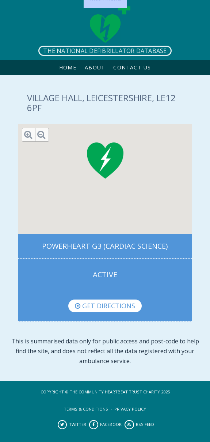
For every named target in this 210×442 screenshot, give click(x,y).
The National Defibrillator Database (105, 51)
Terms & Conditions (86, 409)
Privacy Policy (130, 409)
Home (68, 67)
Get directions (105, 305)
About (95, 67)
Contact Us (132, 67)
